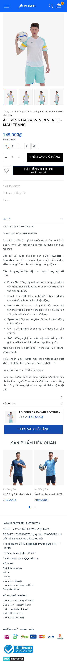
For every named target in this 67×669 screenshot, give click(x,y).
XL (27, 146)
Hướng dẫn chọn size (13, 613)
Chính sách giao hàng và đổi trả (18, 585)
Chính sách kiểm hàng (13, 617)
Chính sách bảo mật (12, 581)
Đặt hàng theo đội (38, 170)
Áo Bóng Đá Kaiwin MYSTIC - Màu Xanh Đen (28, 494)
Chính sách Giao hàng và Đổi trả (18, 600)
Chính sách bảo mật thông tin (17, 605)
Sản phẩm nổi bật (11, 589)
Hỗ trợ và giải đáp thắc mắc (16, 609)
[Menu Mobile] (6, 6)
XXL (35, 146)
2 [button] (34, 83)
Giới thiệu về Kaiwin (13, 568)
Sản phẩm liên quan (33, 443)
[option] (33, 49)
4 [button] (37, 83)
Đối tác (6, 572)
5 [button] (38, 83)
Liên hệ (6, 576)
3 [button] (35, 83)
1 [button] (32, 83)
